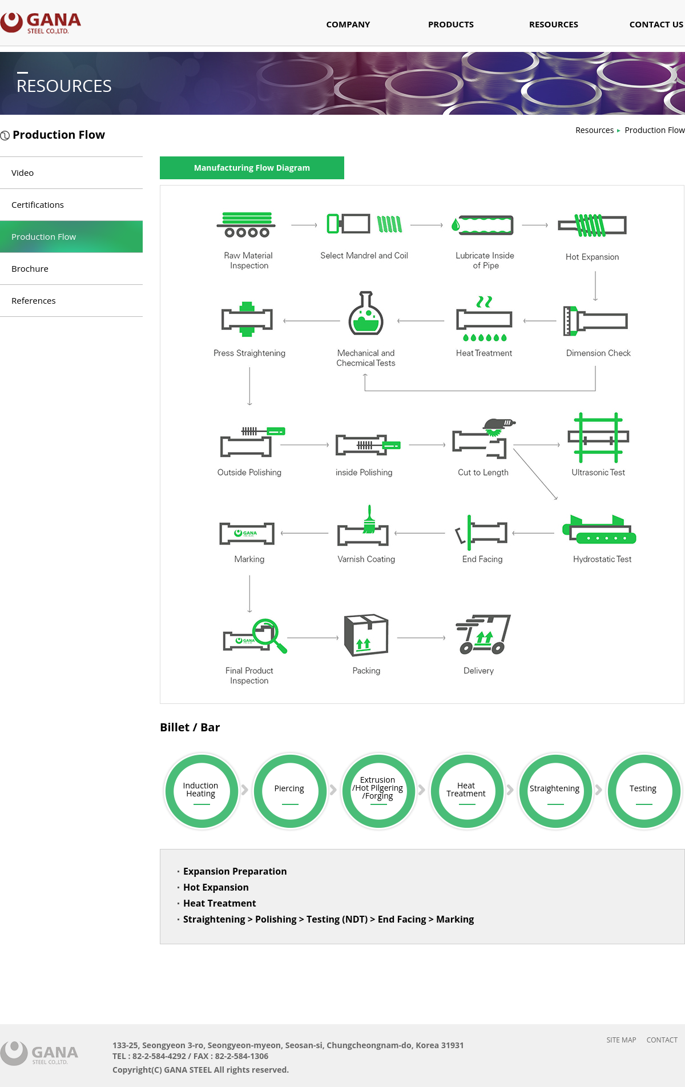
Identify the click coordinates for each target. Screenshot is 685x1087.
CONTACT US (656, 25)
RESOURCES (553, 25)
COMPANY (348, 25)
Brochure (30, 268)
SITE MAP (621, 1040)
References (33, 300)
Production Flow (654, 129)
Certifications (37, 204)
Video (22, 172)
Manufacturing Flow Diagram (252, 167)
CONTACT (662, 1040)
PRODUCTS (451, 25)
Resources (594, 129)
